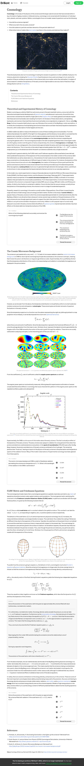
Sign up (78, 3)
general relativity (40, 114)
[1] (61, 70)
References (14, 101)
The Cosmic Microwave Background (21, 96)
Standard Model (32, 77)
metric (72, 494)
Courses (24, 3)
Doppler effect (46, 117)
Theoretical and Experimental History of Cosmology (25, 93)
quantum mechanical (64, 681)
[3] (14, 434)
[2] (66, 370)
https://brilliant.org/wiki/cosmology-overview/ (55, 752)
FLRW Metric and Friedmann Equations (22, 98)
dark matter (32, 30)
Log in (68, 3)
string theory (25, 84)
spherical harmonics (52, 314)
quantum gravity (49, 204)
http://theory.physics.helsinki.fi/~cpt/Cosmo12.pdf (35, 741)
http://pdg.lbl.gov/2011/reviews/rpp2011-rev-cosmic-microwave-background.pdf (34, 746)
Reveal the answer (65, 242)
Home (14, 3)
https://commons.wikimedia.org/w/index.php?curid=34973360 (29, 737)
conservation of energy (49, 614)
